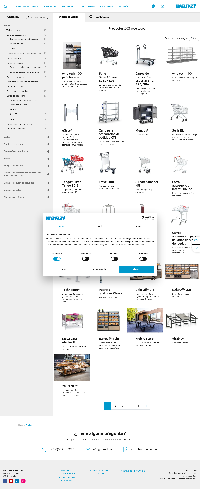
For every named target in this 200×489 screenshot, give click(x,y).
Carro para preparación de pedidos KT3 (109, 134)
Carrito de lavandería (15, 129)
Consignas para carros (14, 144)
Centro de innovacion (133, 471)
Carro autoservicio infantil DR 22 (182, 186)
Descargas (67, 481)
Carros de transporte (15, 96)
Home (20, 425)
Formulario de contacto (141, 449)
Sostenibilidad (67, 474)
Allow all (137, 269)
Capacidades (88, 6)
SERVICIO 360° (69, 6)
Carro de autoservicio (16, 35)
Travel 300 (106, 182)
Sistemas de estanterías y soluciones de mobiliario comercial (22, 174)
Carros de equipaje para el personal (25, 67)
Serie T (12, 119)
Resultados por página (176, 38)
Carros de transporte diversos (23, 100)
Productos (50, 6)
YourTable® (70, 386)
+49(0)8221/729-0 (58, 449)
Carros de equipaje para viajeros (24, 72)
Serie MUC (14, 110)
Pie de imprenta (190, 470)
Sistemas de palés (12, 190)
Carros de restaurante (16, 86)
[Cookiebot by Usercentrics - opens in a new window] (143, 218)
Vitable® (178, 339)
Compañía (124, 6)
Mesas (7, 159)
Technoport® (71, 290)
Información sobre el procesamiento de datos (178, 479)
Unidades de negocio (27, 6)
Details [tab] (100, 226)
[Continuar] (146, 406)
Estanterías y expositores (16, 151)
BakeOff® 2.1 (144, 290)
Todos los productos (37, 17)
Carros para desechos (16, 58)
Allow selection (100, 269)
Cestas (7, 137)
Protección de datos (189, 476)
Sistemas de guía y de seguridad (19, 183)
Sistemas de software (14, 197)
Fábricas (100, 474)
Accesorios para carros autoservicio (25, 53)
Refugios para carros (13, 166)
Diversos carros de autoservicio (23, 39)
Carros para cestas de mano (19, 124)
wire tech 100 (182, 73)
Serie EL (178, 130)
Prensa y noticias (67, 477)
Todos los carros (13, 30)
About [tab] (138, 226)
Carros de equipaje (14, 63)
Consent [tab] (62, 226)
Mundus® (142, 130)
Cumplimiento (67, 470)
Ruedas (12, 48)
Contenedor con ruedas (17, 91)
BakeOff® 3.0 (181, 290)
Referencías (106, 6)
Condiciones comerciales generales (183, 473)
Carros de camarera (15, 77)
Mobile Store (144, 339)
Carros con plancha (18, 105)
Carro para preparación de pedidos (22, 82)
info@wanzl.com (100, 449)
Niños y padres (16, 44)
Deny (63, 269)
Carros (7, 25)
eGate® (67, 130)
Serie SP (13, 114)
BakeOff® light (109, 339)
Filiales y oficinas (100, 470)
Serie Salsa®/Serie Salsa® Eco (108, 77)
